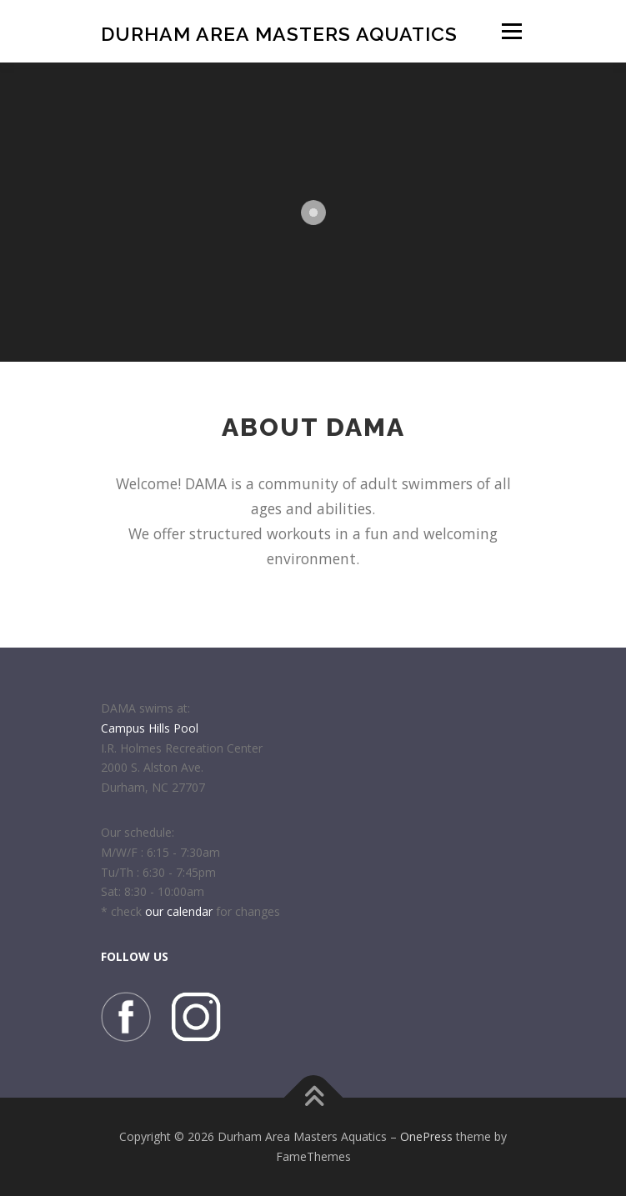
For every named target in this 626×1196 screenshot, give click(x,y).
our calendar (179, 911)
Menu (510, 31)
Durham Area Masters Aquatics (279, 33)
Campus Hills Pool (149, 728)
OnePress (426, 1136)
